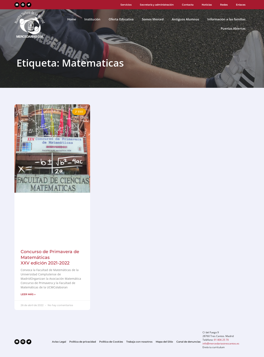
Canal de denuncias (188, 341)
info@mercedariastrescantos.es (221, 343)
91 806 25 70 (221, 340)
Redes (224, 4)
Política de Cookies (111, 341)
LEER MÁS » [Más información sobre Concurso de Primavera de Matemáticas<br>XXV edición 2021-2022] (28, 294)
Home (71, 19)
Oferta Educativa (121, 19)
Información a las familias (226, 19)
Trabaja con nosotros (139, 341)
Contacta (187, 4)
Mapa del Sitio (164, 341)
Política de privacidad (82, 341)
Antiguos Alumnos (185, 19)
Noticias (207, 4)
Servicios (126, 4)
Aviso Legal (59, 341)
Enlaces (240, 4)
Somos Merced (153, 19)
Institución (92, 19)
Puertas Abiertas (233, 28)
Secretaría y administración (157, 4)
